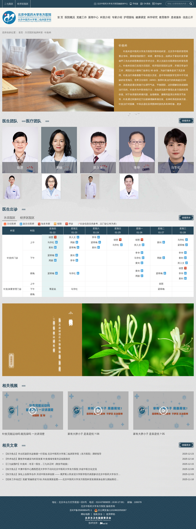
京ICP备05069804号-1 (81, 510)
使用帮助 (110, 514)
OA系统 (147, 4)
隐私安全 (98, 514)
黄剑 (51, 247)
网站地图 (85, 514)
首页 (21, 32)
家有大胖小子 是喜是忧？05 (149, 433)
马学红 (51, 242)
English (158, 4)
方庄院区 (9, 217)
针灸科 (123, 45)
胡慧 (51, 237)
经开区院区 (22, 4)
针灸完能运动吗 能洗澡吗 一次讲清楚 (23, 433)
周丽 (72, 242)
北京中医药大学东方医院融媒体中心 (112, 4)
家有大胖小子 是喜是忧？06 (83, 433)
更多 (179, 104)
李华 (94, 237)
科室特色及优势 (71, 317)
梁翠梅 (72, 247)
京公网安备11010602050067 (110, 510)
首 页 (60, 17)
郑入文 (72, 237)
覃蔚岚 (52, 289)
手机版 (135, 4)
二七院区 (8, 4)
